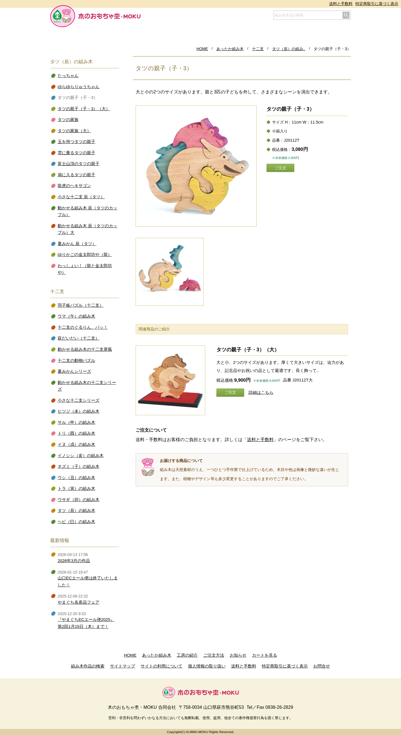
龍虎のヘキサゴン (74, 185)
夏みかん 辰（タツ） (77, 243)
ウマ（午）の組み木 (76, 316)
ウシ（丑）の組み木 (76, 477)
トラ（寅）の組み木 (76, 488)
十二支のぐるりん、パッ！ (83, 327)
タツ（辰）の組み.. (288, 49)
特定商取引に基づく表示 (376, 4)
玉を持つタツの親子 (76, 141)
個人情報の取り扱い (207, 666)
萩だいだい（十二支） (78, 338)
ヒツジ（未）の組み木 (78, 411)
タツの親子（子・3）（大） (247, 349)
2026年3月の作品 (74, 560)
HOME (202, 49)
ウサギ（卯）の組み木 (78, 499)
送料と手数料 (341, 4)
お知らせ (238, 655)
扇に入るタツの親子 (76, 175)
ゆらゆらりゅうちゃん (78, 86)
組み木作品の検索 (87, 666)
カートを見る (264, 655)
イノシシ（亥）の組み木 (81, 455)
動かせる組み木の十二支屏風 (85, 349)
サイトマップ (122, 666)
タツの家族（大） (74, 131)
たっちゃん (68, 75)
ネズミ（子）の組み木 (78, 466)
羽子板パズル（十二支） (81, 305)
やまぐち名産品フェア (78, 602)
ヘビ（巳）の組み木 (76, 521)
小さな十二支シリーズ (78, 400)
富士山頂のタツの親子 (78, 163)
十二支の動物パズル (76, 360)
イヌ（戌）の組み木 (76, 444)
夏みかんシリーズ (74, 371)
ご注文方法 (213, 655)
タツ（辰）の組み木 (76, 510)
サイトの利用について (161, 666)
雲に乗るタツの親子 (76, 153)
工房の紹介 (187, 655)
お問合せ (321, 666)
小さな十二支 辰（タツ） (81, 197)
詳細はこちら (260, 392)
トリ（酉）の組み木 (76, 433)
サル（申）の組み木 (76, 422)
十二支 (258, 49)
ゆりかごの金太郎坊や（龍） (85, 254)
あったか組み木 (230, 49)
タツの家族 (68, 119)
